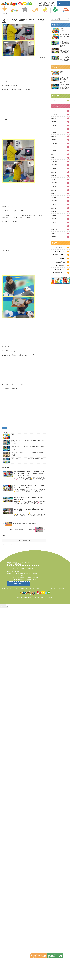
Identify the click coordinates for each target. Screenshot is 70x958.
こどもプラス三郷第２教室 (58, 262)
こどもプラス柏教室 (56, 247)
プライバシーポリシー (53, 588)
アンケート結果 (39, 588)
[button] (68, 19)
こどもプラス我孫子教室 (57, 251)
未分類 (4, 428)
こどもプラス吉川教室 (57, 272)
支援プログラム (16, 588)
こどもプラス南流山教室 (57, 269)
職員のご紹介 (32, 588)
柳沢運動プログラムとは (6, 588)
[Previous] (1, 606)
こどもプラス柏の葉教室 (57, 255)
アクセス (45, 588)
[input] (60, 19)
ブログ (27, 588)
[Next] (4, 606)
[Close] (7, 607)
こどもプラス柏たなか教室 (58, 265)
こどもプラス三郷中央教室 (58, 258)
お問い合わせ (63, 4)
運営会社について (62, 588)
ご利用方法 (22, 588)
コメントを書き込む (24, 540)
